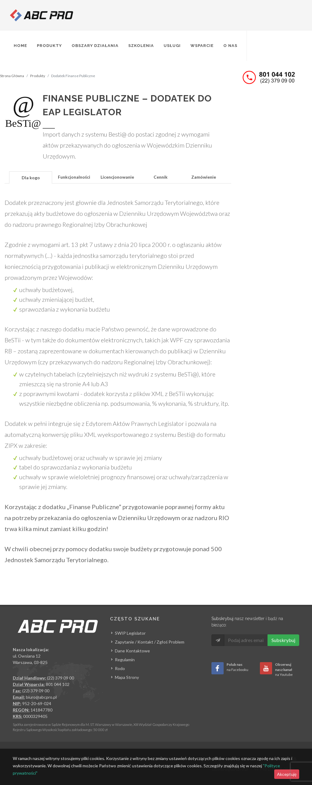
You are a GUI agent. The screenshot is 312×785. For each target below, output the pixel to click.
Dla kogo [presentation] (31, 177)
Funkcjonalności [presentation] (74, 177)
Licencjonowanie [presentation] (117, 177)
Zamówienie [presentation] (203, 177)
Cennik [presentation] (161, 177)
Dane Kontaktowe (132, 650)
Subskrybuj (283, 640)
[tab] (30, 177)
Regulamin (125, 659)
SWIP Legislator (130, 633)
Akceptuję (286, 774)
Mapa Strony (127, 677)
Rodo (120, 668)
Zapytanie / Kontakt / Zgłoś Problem (149, 641)
